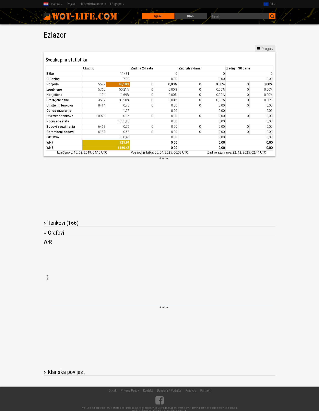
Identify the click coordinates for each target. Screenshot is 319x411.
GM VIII (90, 48)
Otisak (113, 390)
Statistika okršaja (191, 48)
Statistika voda (131, 48)
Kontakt (148, 390)
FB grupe (116, 4)
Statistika (53, 48)
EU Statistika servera (93, 4)
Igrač (158, 16)
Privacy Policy (130, 390)
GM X (72, 48)
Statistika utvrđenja (226, 48)
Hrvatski (52, 4)
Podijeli (253, 48)
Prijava (71, 4)
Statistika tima (160, 48)
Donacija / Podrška (169, 390)
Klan (190, 16)
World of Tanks (143, 408)
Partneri (205, 390)
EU (268, 4)
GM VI (108, 48)
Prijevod (190, 390)
